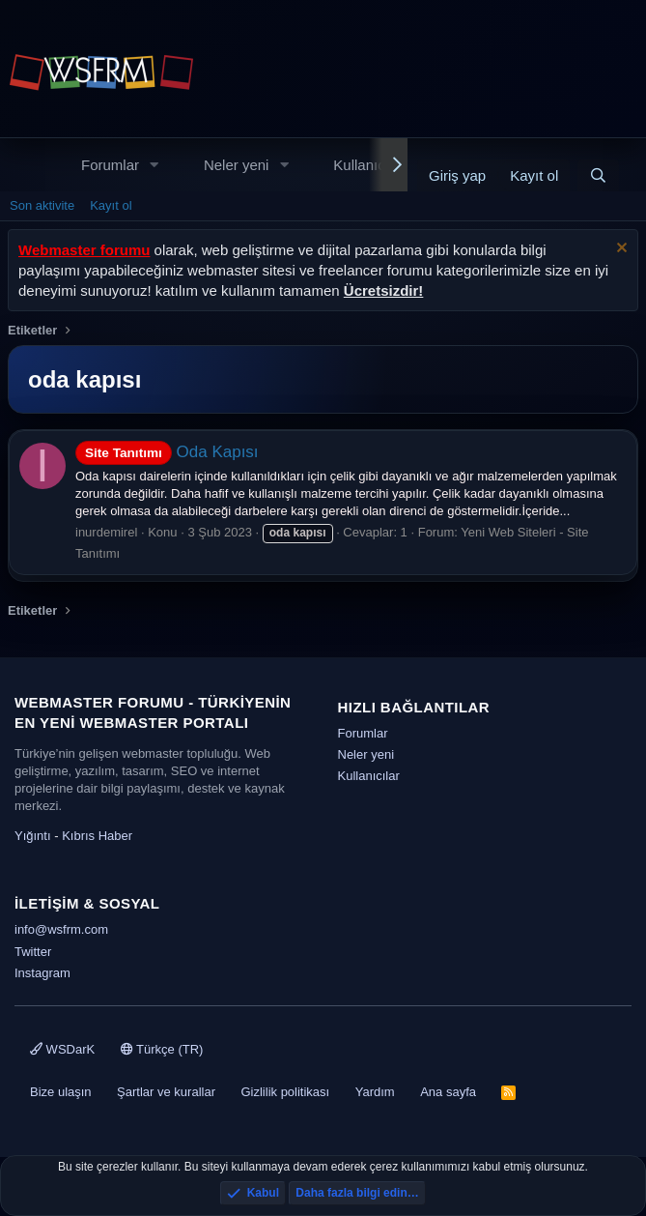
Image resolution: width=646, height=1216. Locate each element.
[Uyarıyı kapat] (619, 250)
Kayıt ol (110, 205)
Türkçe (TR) (162, 1049)
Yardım (375, 1092)
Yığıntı (32, 835)
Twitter (32, 951)
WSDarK (62, 1049)
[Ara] (598, 175)
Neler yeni (236, 165)
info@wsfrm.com (61, 929)
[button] (154, 165)
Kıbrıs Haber (97, 835)
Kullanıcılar (369, 165)
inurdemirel (106, 532)
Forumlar (110, 165)
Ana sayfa (448, 1092)
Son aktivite (42, 205)
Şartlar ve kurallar (166, 1092)
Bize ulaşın (61, 1092)
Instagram (42, 973)
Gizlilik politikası (284, 1092)
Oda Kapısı (167, 452)
